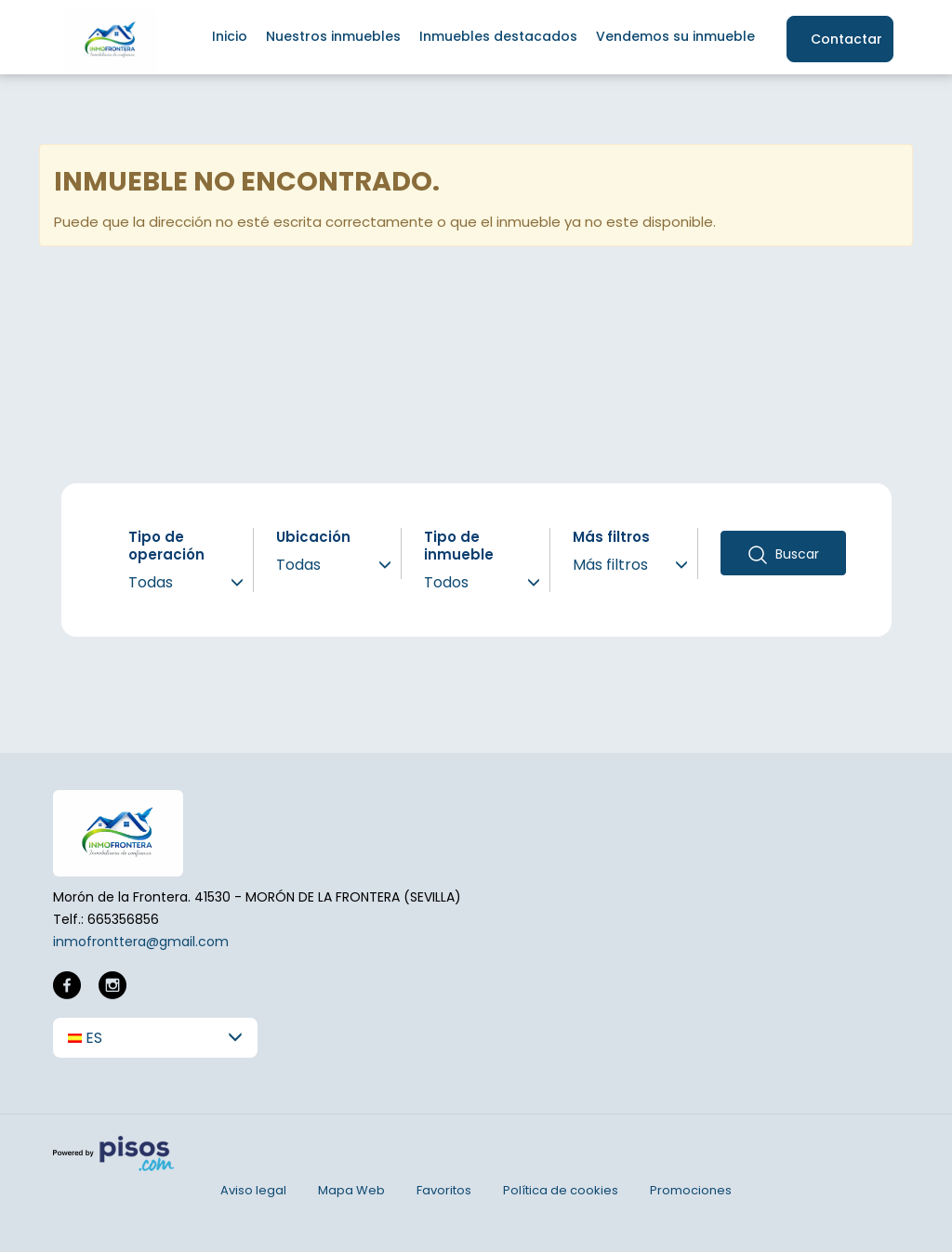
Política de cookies (560, 1190)
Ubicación (313, 537)
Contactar (846, 39)
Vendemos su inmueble (675, 36)
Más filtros (611, 537)
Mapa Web (351, 1190)
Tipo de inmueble (459, 545)
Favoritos (443, 1190)
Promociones (691, 1190)
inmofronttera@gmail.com (141, 941)
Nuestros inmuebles (333, 36)
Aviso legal (253, 1190)
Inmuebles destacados (498, 36)
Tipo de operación (166, 545)
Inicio (229, 36)
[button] (155, 1038)
